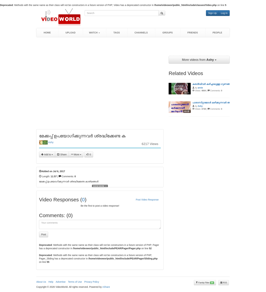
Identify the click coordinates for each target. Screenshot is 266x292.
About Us (41, 281)
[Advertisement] (133, 48)
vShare (106, 287)
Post (43, 234)
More (76, 154)
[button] (94, 32)
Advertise (60, 281)
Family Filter (205, 282)
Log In (224, 13)
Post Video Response (147, 199)
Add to (47, 154)
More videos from (199, 59)
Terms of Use (75, 281)
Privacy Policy (91, 281)
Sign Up (212, 13)
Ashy (46, 142)
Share (61, 154)
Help (50, 281)
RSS (223, 282)
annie (200, 88)
